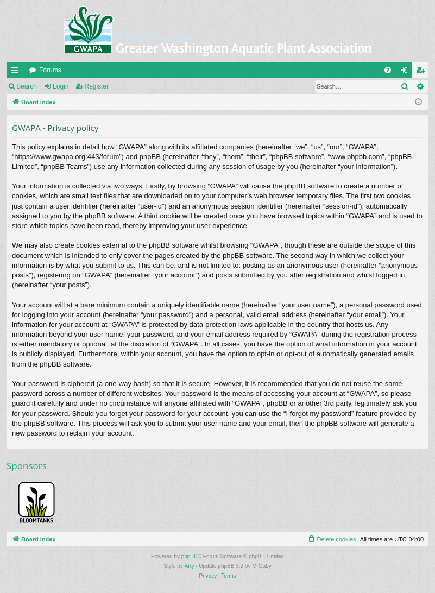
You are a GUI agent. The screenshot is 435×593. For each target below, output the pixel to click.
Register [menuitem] (422, 72)
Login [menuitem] (406, 72)
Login (60, 86)
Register (97, 86)
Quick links (17, 72)
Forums (50, 70)
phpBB (189, 556)
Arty (189, 566)
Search (26, 86)
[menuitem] (388, 70)
